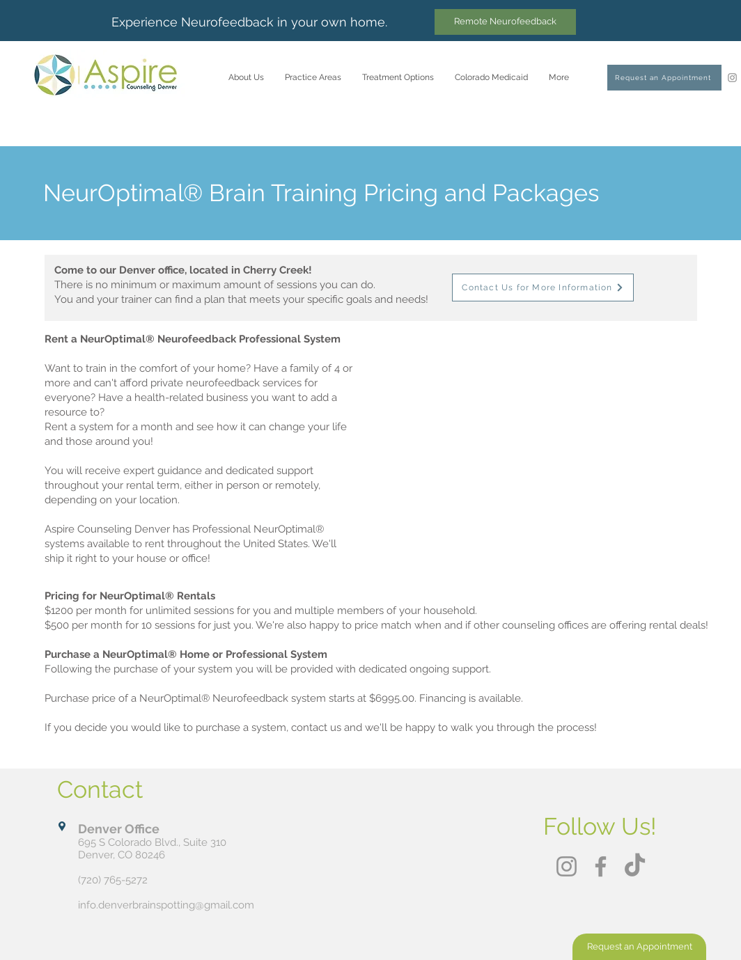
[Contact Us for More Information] (543, 287)
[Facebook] (600, 866)
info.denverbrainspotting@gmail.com (166, 905)
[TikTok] (634, 866)
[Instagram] (732, 78)
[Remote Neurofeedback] (505, 22)
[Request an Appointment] (664, 78)
